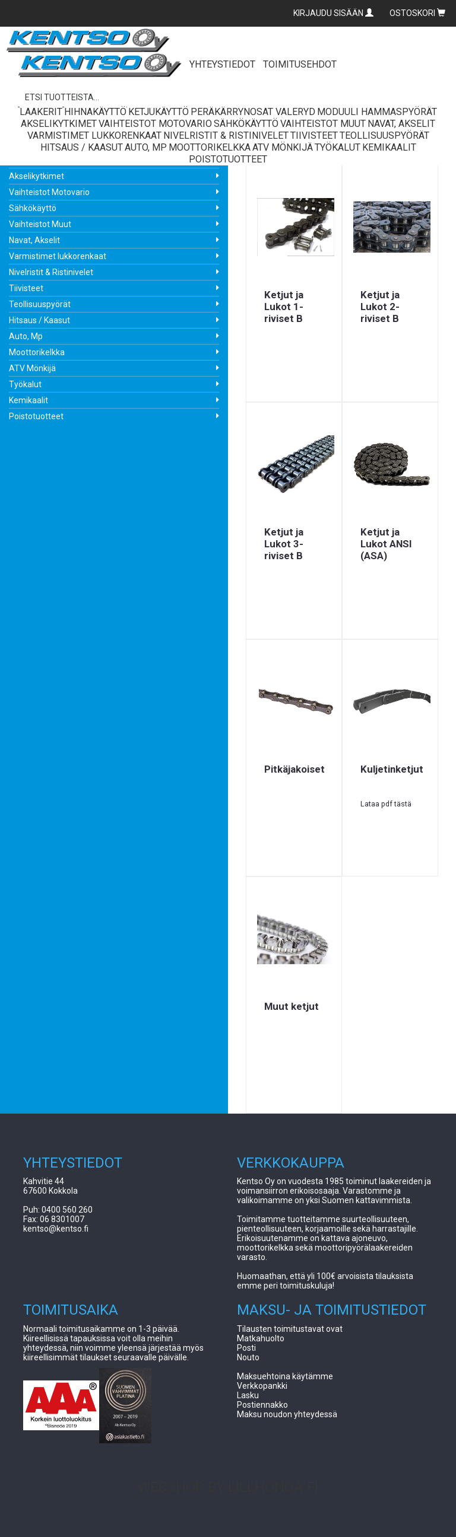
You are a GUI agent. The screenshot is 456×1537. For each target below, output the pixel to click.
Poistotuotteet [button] (228, 159)
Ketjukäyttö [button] (158, 111)
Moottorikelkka (37, 352)
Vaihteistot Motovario (49, 192)
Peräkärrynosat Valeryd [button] (253, 111)
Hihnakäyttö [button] (95, 111)
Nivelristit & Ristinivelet (51, 272)
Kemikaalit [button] (389, 147)
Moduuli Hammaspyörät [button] (377, 111)
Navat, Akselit (34, 240)
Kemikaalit (28, 400)
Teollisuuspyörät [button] (384, 135)
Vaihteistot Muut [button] (323, 123)
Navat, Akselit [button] (401, 123)
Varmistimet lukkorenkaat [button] (94, 135)
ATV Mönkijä (32, 368)
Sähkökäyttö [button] (246, 123)
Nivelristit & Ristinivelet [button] (226, 135)
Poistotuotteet (36, 416)
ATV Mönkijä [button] (282, 147)
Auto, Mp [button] (146, 147)
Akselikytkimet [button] (59, 123)
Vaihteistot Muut (40, 224)
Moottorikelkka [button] (210, 147)
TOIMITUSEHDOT (300, 64)
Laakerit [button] (41, 111)
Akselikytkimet (36, 176)
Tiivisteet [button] (314, 135)
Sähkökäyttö (32, 208)
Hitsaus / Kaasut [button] (81, 147)
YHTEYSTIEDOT (222, 64)
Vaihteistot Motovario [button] (155, 123)
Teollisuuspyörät (40, 304)
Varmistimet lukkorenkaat (57, 256)
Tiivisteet (26, 288)
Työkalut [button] (337, 147)
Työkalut (25, 384)
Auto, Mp (26, 336)
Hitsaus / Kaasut (39, 320)
